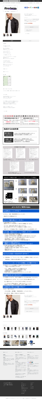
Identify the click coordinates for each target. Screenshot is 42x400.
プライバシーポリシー (24, 389)
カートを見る (32, 386)
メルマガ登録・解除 (23, 390)
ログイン (31, 385)
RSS (21, 393)
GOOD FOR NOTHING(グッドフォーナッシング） (31, 15)
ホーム (25, 13)
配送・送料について (23, 385)
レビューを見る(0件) (26, 33)
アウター (28, 13)
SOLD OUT (31, 308)
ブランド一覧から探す (29, 14)
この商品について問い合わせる (28, 311)
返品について (22, 386)
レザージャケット (31, 13)
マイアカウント (32, 382)
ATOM (23, 393)
